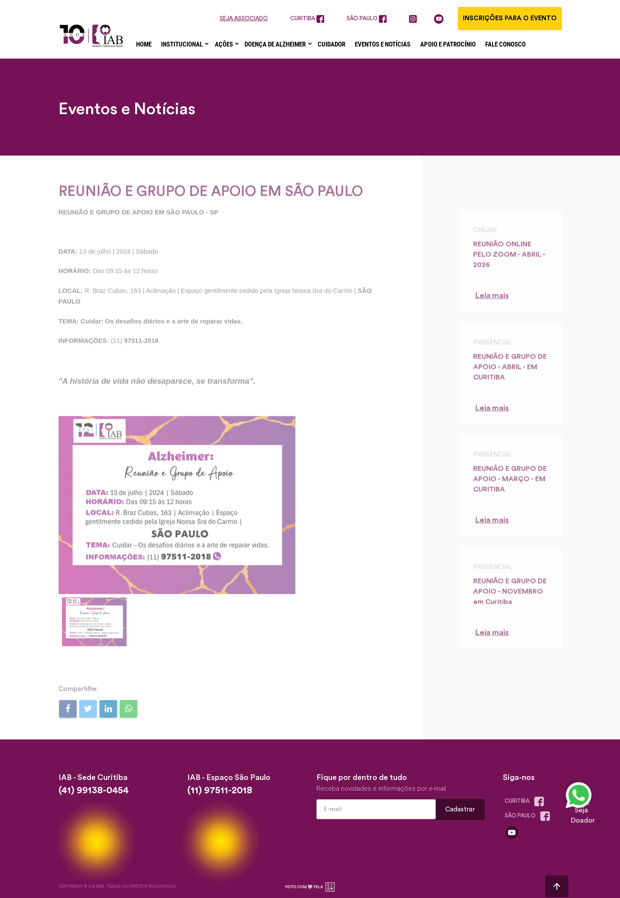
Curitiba (526, 802)
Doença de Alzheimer (276, 44)
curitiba (307, 19)
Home (144, 44)
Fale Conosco (505, 44)
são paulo (367, 19)
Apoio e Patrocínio (448, 44)
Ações (224, 44)
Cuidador (331, 44)
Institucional (182, 44)
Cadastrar (460, 809)
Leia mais (492, 301)
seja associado (244, 18)
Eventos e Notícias (382, 44)
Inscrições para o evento (510, 18)
